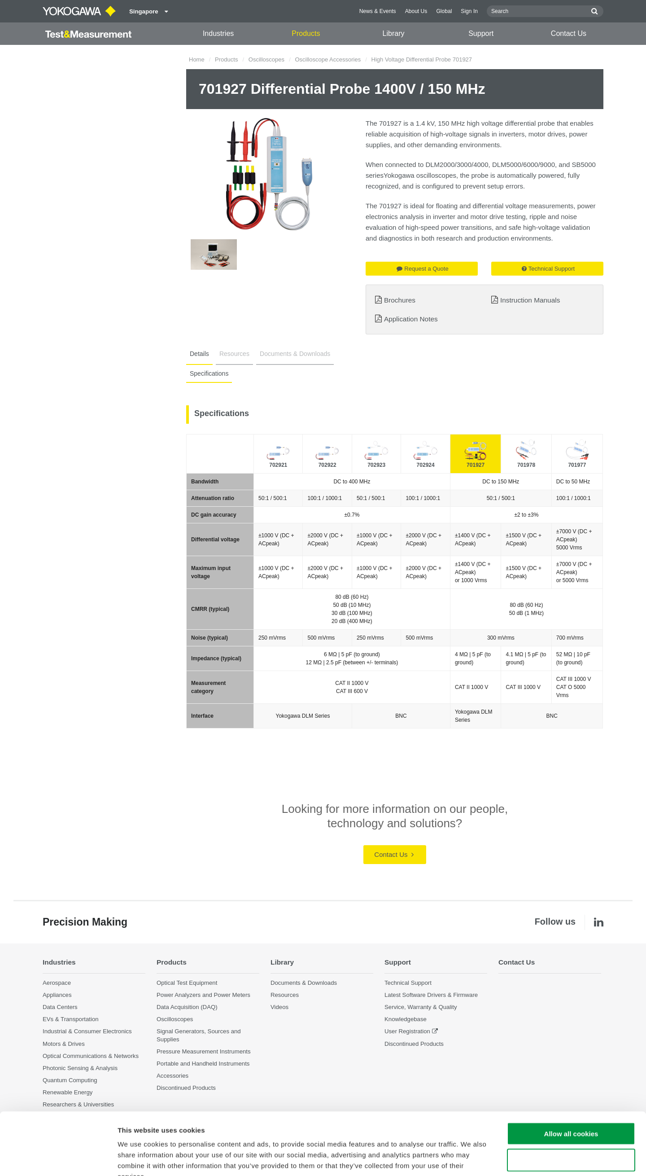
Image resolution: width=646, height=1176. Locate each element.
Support (480, 33)
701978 (526, 465)
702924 (426, 465)
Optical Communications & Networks (91, 1056)
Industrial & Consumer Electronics (87, 1031)
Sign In (469, 11)
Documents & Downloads (295, 353)
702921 (278, 465)
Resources (234, 353)
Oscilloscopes (266, 59)
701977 (577, 465)
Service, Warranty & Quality (420, 1007)
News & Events (377, 11)
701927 (475, 465)
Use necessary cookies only (571, 1106)
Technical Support (548, 268)
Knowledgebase (405, 1019)
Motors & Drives (64, 1043)
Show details (471, 1158)
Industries (218, 33)
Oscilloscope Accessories (328, 59)
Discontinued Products (414, 1043)
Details (199, 353)
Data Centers (60, 1007)
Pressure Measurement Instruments (204, 1051)
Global (444, 11)
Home (197, 59)
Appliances (57, 995)
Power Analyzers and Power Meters (203, 995)
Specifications (209, 373)
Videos (279, 1007)
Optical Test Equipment (187, 982)
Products (306, 33)
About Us (416, 11)
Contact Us (568, 33)
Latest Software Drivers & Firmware (431, 995)
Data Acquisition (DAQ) (187, 1007)
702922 (327, 465)
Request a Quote (422, 268)
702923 (376, 465)
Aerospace (57, 982)
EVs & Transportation (71, 1019)
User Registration (407, 1031)
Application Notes (411, 319)
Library (394, 33)
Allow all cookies (571, 1079)
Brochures (399, 300)
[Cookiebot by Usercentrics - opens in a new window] (58, 1158)
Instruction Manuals (530, 300)
